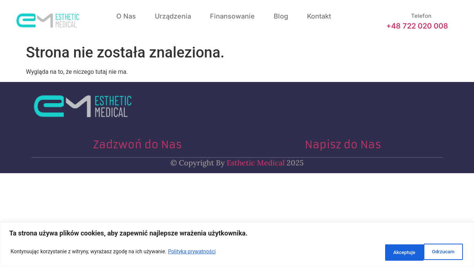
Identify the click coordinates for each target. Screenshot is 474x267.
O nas (126, 16)
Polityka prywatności (192, 253)
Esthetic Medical (255, 162)
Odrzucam (394, 253)
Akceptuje (442, 253)
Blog (281, 16)
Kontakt (319, 16)
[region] (237, 245)
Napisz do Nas (343, 144)
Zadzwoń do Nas (137, 144)
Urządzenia (173, 16)
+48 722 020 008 (417, 26)
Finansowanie (232, 16)
